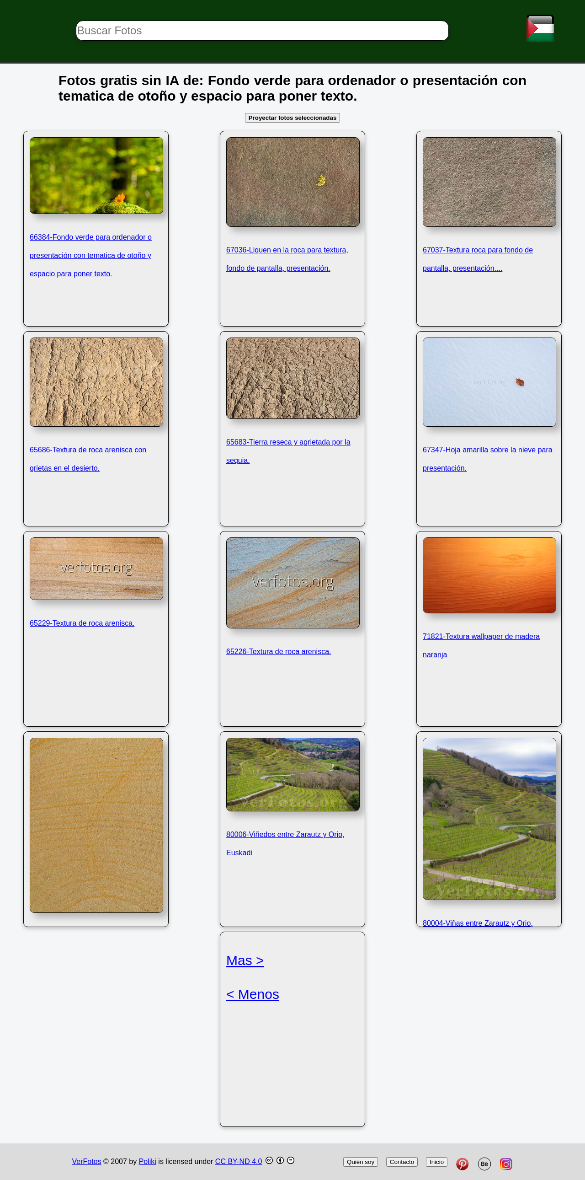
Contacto (402, 1162)
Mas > (245, 960)
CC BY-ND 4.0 (238, 1161)
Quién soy (360, 1162)
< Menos (252, 994)
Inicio (437, 1162)
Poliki (147, 1161)
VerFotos (86, 1161)
